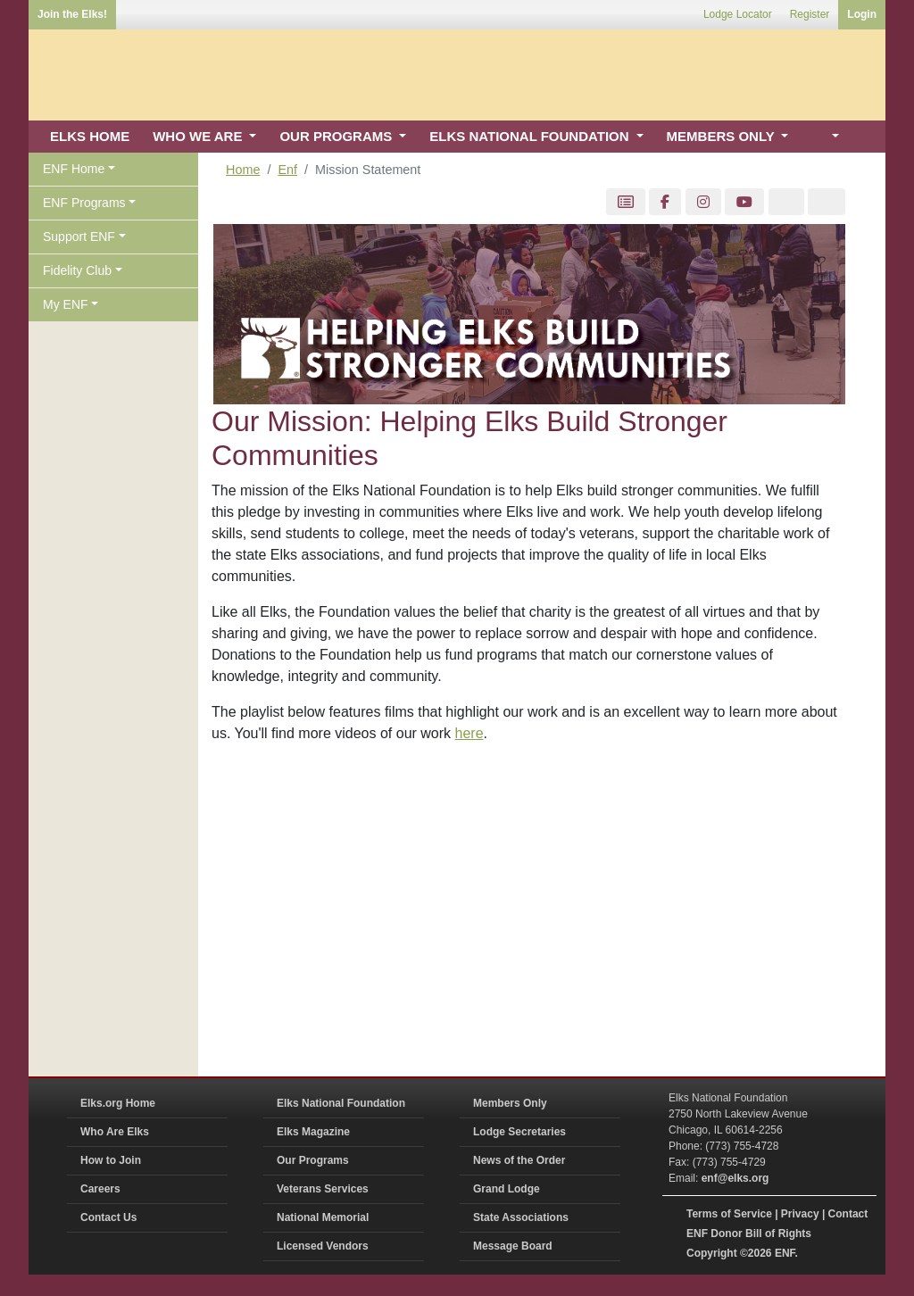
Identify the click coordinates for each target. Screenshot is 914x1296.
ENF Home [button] (73, 169)
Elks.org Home (117, 1103)
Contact (848, 1214)
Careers (100, 1189)
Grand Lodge (506, 1189)
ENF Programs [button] (84, 202)
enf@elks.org (735, 1178)
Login (862, 14)
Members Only (510, 1103)
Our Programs (313, 1160)
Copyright (711, 1253)
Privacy (800, 1214)
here (469, 733)
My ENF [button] (65, 304)
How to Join (110, 1160)
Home (243, 169)
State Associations (521, 1217)
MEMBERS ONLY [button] (722, 136)
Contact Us (108, 1217)
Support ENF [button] (79, 236)
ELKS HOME (89, 136)
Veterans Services (323, 1189)
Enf (287, 169)
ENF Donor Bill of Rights (748, 1233)
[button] (823, 137)
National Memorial (323, 1217)
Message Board (513, 1246)
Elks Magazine (313, 1132)
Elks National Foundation (341, 1103)
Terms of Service (729, 1214)
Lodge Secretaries (519, 1132)
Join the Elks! (72, 14)
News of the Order (519, 1160)
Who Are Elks (114, 1132)
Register (810, 14)
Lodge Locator (737, 14)
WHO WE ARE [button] (199, 136)
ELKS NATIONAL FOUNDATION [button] (531, 136)
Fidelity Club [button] (77, 270)
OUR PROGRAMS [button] (337, 136)
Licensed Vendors (323, 1246)
